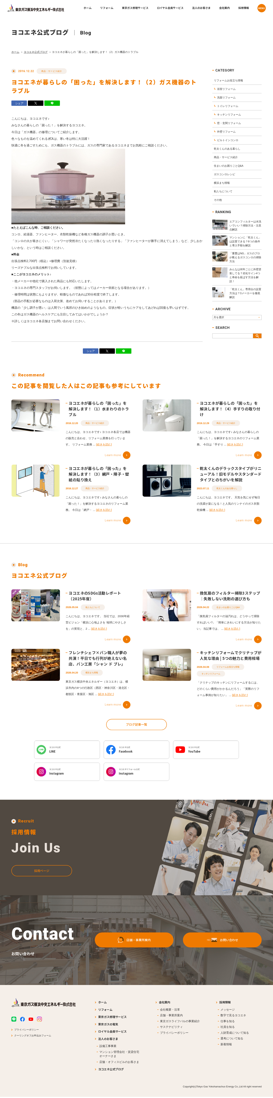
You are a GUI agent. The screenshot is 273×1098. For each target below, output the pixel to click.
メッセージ (227, 1010)
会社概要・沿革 (170, 1010)
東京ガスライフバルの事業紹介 (180, 1022)
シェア (19, 103)
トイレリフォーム (227, 106)
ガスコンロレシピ (224, 174)
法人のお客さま (108, 1040)
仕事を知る (227, 1022)
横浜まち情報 (222, 182)
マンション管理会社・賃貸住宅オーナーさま (119, 1055)
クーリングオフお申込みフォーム (32, 1036)
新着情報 (226, 1045)
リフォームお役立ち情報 (228, 80)
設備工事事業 (107, 1047)
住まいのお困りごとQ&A (228, 165)
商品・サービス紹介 (51, 71)
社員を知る (227, 1028)
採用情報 (225, 1003)
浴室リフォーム (226, 88)
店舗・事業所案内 (171, 1016)
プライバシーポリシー (26, 1030)
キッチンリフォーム (229, 114)
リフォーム (105, 1011)
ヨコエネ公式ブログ (36, 51)
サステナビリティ (171, 1028)
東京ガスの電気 (108, 1025)
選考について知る (231, 1039)
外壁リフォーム (226, 131)
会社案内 (164, 1003)
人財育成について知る (234, 1033)
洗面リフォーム (226, 97)
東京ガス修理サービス (112, 1018)
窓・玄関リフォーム (229, 123)
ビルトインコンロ (227, 140)
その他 (218, 199)
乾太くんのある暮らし (227, 148)
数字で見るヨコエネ (233, 1016)
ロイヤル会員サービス (112, 1032)
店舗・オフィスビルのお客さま (119, 1063)
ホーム (15, 51)
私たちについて (223, 191)
